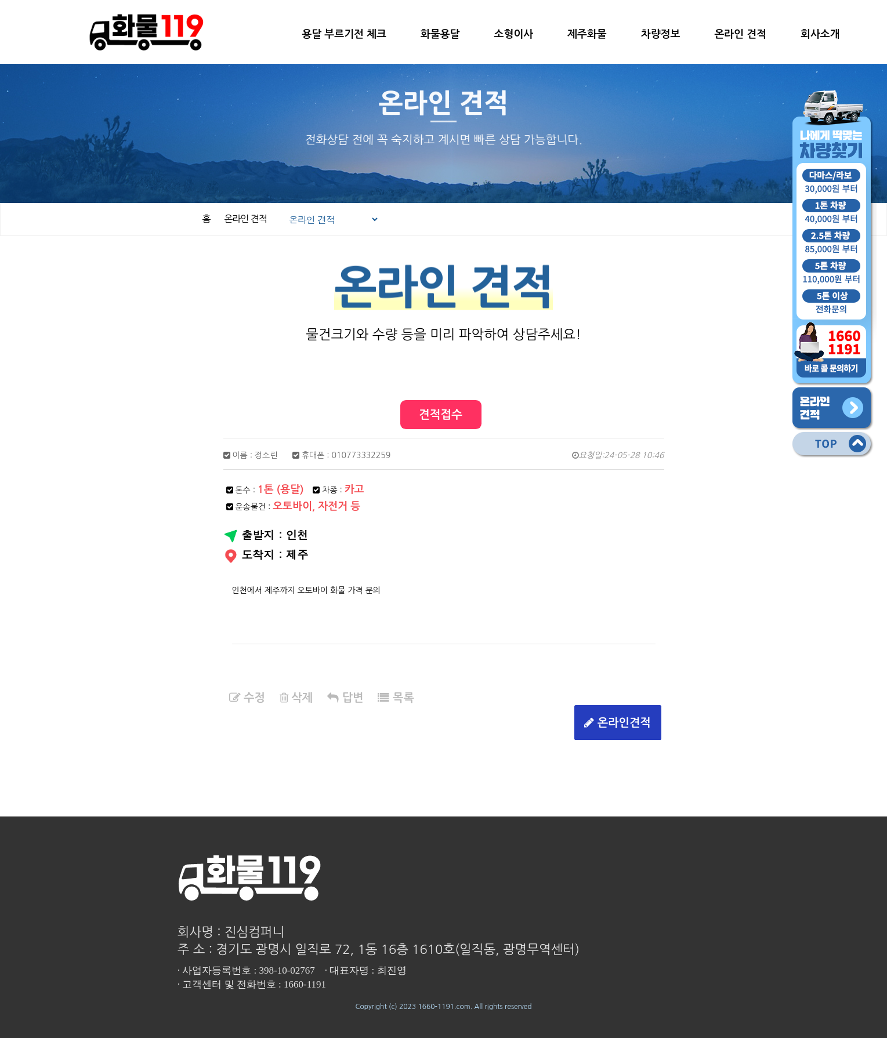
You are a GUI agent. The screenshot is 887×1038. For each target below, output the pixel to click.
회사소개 (820, 34)
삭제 (296, 698)
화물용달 (440, 34)
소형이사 (513, 34)
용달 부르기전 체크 (344, 34)
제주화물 (587, 34)
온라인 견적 (740, 34)
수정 (247, 698)
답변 (345, 698)
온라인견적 (617, 723)
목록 (396, 698)
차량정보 (660, 34)
